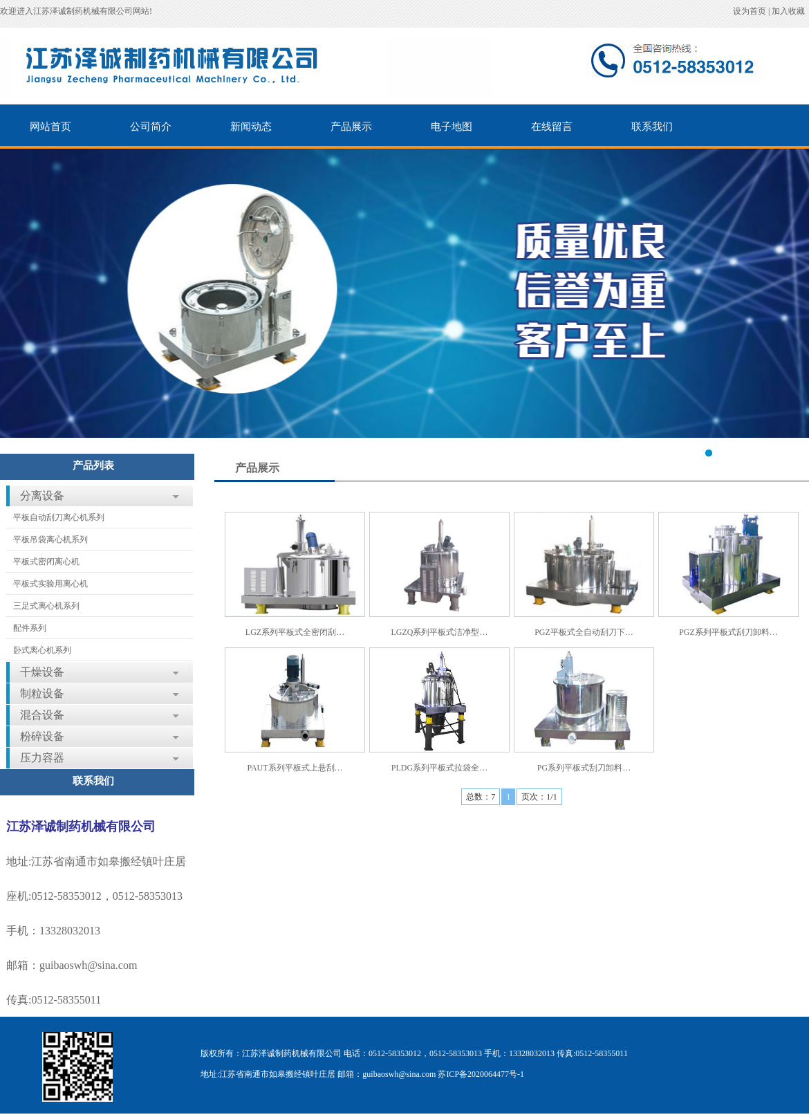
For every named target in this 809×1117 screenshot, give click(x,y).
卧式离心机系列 (42, 650)
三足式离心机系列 (46, 606)
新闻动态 (251, 126)
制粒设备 (42, 693)
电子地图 (451, 126)
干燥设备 (42, 672)
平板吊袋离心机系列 (50, 539)
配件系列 (29, 628)
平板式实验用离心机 (50, 584)
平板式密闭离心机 (46, 561)
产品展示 (351, 126)
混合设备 (42, 715)
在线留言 (552, 126)
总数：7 (480, 797)
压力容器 (42, 758)
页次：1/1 (539, 797)
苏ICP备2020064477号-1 (481, 1074)
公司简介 (150, 126)
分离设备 (42, 495)
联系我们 (652, 126)
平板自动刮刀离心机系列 (58, 517)
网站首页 (50, 126)
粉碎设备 (42, 736)
